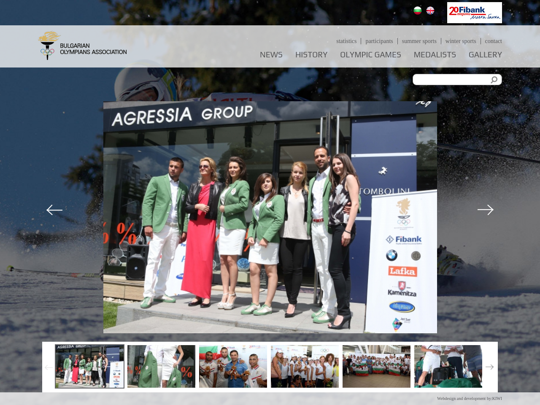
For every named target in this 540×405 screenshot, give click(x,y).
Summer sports (419, 41)
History (311, 55)
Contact (493, 41)
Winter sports (461, 41)
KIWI (497, 398)
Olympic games (370, 55)
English (431, 11)
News (271, 55)
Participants (379, 41)
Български (418, 11)
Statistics (346, 41)
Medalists (435, 55)
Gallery (485, 55)
